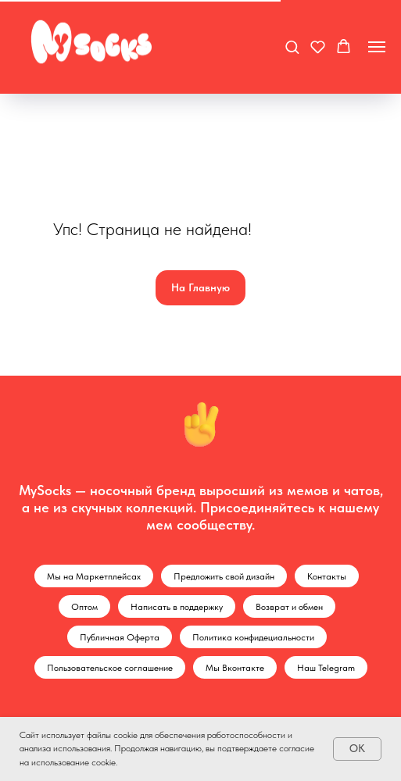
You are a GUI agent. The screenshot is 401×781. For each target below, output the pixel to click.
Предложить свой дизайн (224, 576)
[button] (292, 46)
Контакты (326, 576)
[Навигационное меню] (376, 46)
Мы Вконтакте (235, 667)
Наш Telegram (326, 667)
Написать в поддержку (177, 606)
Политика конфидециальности (253, 637)
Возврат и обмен (289, 606)
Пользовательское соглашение (110, 667)
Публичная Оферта (119, 637)
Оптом (84, 606)
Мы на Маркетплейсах (94, 576)
